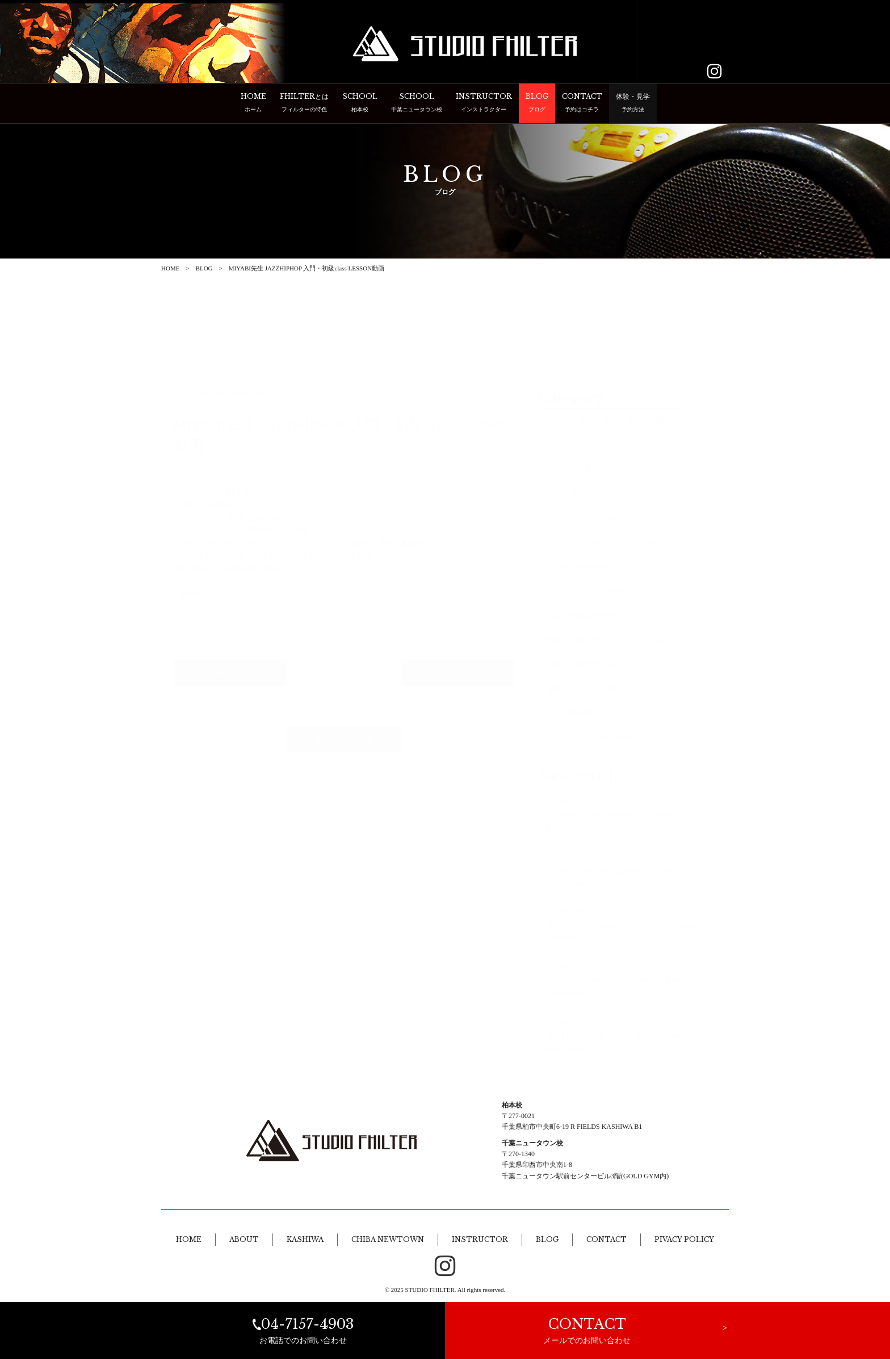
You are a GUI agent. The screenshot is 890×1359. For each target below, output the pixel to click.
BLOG (204, 268)
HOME (170, 268)
